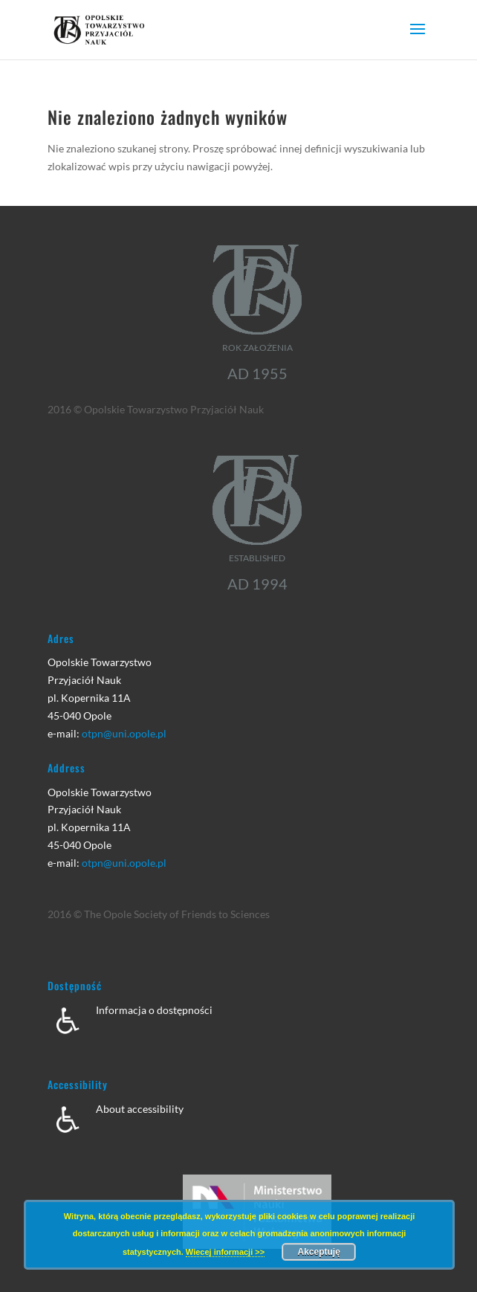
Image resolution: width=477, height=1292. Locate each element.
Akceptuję (319, 1252)
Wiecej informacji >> (225, 1251)
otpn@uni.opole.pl (124, 733)
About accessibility (140, 1108)
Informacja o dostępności (154, 1010)
